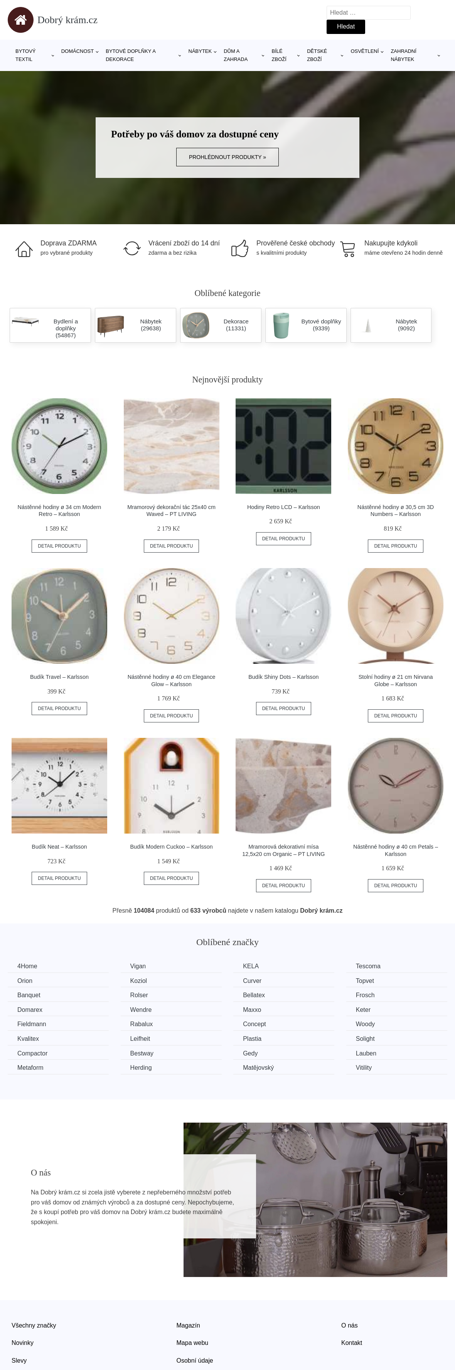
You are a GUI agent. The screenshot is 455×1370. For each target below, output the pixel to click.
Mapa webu (193, 1343)
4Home (27, 966)
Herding (141, 1067)
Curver (252, 981)
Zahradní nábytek (403, 55)
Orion (24, 981)
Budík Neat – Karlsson (59, 847)
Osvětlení (365, 51)
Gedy (250, 1053)
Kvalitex (28, 1038)
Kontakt (351, 1343)
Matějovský (258, 1067)
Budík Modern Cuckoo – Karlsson (171, 847)
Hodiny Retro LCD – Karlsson (283, 507)
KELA (251, 966)
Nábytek (200, 51)
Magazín (188, 1325)
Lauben (366, 1053)
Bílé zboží (279, 55)
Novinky (23, 1343)
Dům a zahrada (236, 55)
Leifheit (140, 1038)
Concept (254, 1024)
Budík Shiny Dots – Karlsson (283, 677)
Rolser (139, 995)
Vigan (138, 966)
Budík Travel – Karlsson (59, 677)
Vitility (364, 1067)
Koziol (138, 981)
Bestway (141, 1053)
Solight (365, 1038)
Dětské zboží (317, 55)
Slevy (19, 1360)
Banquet (28, 995)
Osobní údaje (195, 1360)
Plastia (252, 1038)
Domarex (29, 1009)
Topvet (365, 981)
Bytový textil (25, 55)
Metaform (30, 1067)
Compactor (32, 1053)
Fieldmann (31, 1024)
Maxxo (252, 1009)
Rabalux (141, 1024)
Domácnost (77, 51)
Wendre (141, 1009)
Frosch (365, 995)
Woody (365, 1024)
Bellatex (254, 995)
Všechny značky (34, 1325)
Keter (363, 1009)
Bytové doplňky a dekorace (130, 55)
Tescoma (368, 966)
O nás (349, 1325)
